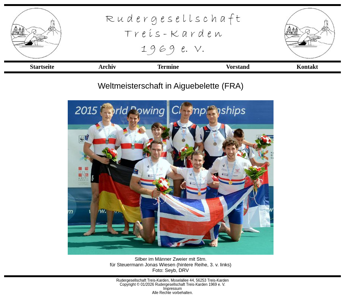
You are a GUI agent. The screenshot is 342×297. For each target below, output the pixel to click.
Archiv (107, 67)
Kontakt (307, 67)
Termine (168, 67)
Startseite (42, 67)
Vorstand (238, 67)
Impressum (172, 289)
